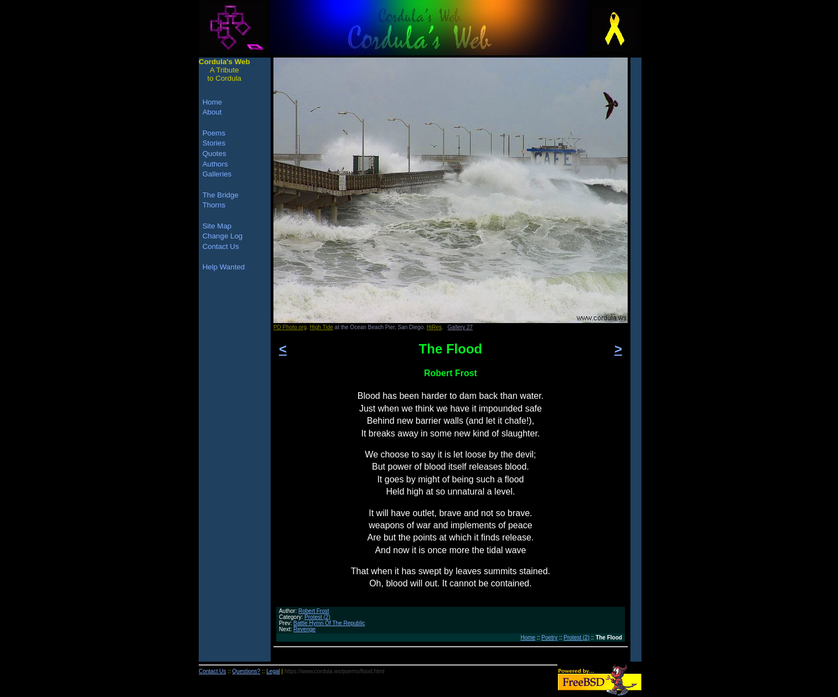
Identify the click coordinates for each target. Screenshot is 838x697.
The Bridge (221, 195)
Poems (214, 133)
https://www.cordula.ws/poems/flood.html (334, 671)
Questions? (246, 671)
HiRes (434, 327)
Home (527, 637)
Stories (214, 143)
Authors (215, 164)
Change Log (223, 236)
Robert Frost (313, 611)
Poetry (549, 637)
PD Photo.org (290, 327)
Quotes (214, 153)
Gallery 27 (460, 327)
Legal (273, 671)
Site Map (217, 226)
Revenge (304, 629)
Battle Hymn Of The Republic (329, 623)
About (212, 112)
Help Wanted (224, 267)
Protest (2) (317, 617)
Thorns (214, 205)
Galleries (217, 174)
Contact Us (221, 246)
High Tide (321, 327)
